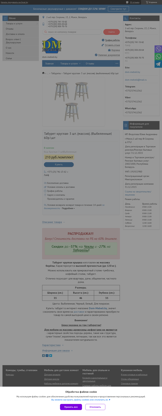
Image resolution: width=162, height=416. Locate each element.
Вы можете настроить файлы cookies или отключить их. (79, 399)
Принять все (71, 407)
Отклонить (95, 407)
